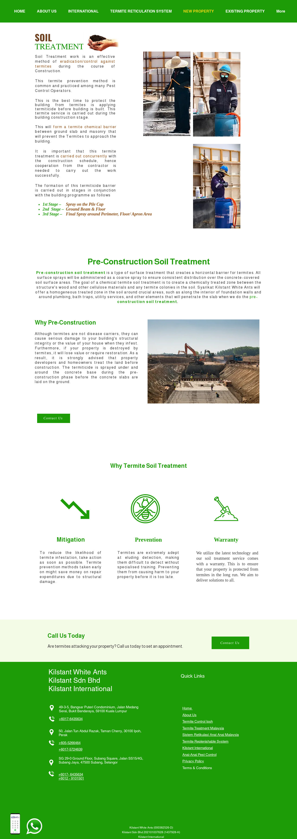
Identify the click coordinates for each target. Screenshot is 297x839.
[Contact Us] (53, 418)
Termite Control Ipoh (197, 721)
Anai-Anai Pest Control (199, 755)
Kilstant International (197, 748)
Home (187, 708)
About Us (189, 715)
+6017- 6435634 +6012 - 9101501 (71, 776)
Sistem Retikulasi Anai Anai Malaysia (210, 735)
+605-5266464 (70, 743)
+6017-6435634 (71, 719)
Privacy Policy (193, 761)
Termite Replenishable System (205, 741)
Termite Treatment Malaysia (203, 728)
